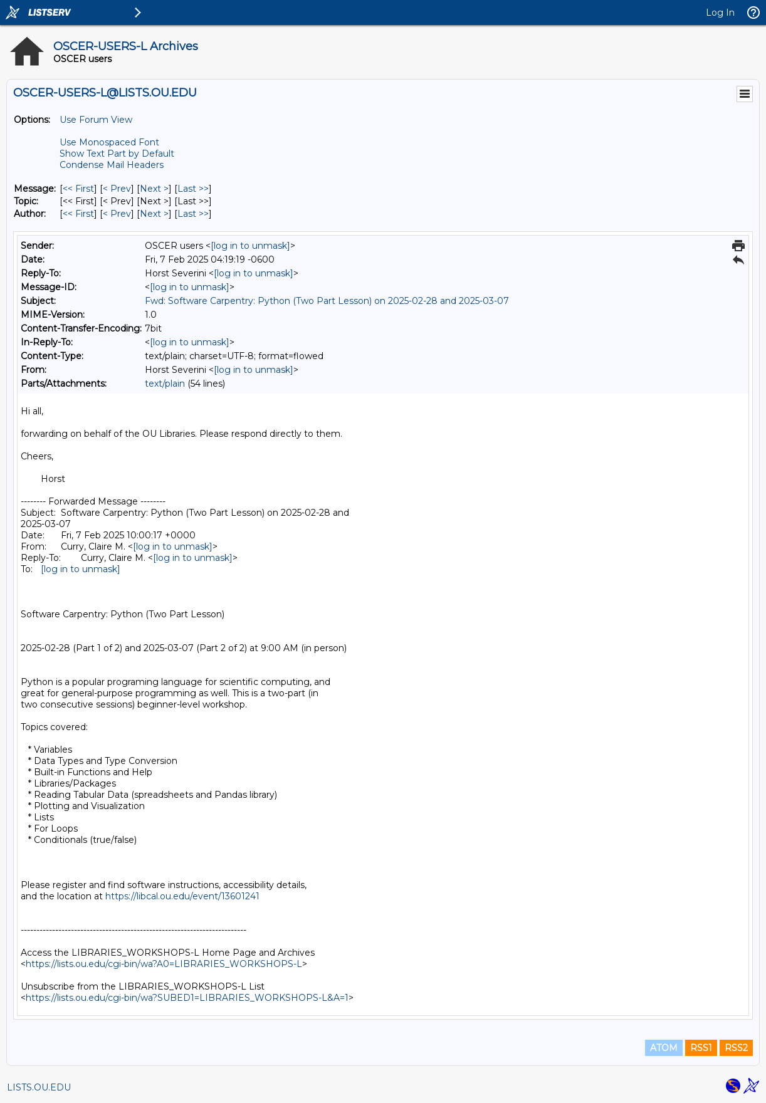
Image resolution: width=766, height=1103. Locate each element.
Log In (720, 12)
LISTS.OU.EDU (39, 1087)
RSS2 (736, 1047)
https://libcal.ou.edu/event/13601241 (182, 896)
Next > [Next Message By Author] (154, 213)
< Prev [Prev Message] (117, 188)
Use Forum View (96, 119)
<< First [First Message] (78, 188)
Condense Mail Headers (112, 164)
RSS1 (701, 1047)
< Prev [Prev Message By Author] (117, 213)
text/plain (165, 383)
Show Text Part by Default (117, 153)
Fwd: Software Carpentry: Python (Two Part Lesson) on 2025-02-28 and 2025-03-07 (327, 300)
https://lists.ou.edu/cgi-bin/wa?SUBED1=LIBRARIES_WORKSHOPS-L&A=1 (187, 997)
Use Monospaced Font (109, 142)
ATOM (664, 1047)
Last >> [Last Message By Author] (193, 213)
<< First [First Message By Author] (78, 213)
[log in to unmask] (250, 245)
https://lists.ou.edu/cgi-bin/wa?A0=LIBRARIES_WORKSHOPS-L (164, 964)
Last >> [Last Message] (193, 188)
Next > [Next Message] (154, 188)
